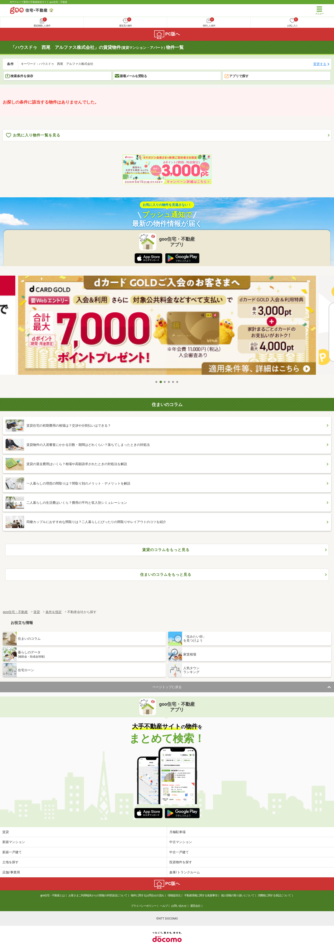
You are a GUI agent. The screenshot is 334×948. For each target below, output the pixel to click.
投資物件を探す (180, 862)
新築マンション (13, 842)
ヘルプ (164, 905)
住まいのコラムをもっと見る (165, 574)
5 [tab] (173, 382)
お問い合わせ (178, 905)
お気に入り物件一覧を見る (33, 135)
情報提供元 (174, 895)
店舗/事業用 (11, 872)
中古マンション (180, 842)
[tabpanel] (167, 327)
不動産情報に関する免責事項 (200, 895)
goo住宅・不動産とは (52, 895)
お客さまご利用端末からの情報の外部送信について (97, 895)
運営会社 (195, 905)
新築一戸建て (12, 852)
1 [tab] (156, 382)
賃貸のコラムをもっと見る (165, 550)
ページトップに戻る (167, 687)
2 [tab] (161, 382)
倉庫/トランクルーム (184, 872)
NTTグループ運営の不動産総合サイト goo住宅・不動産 (38, 2)
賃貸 (5, 832)
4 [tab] (169, 382)
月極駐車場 (177, 832)
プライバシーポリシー (143, 905)
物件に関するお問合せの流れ (147, 895)
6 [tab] (177, 382)
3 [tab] (165, 382)
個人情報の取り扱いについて (237, 895)
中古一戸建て (179, 852)
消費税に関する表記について (274, 895)
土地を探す (10, 862)
